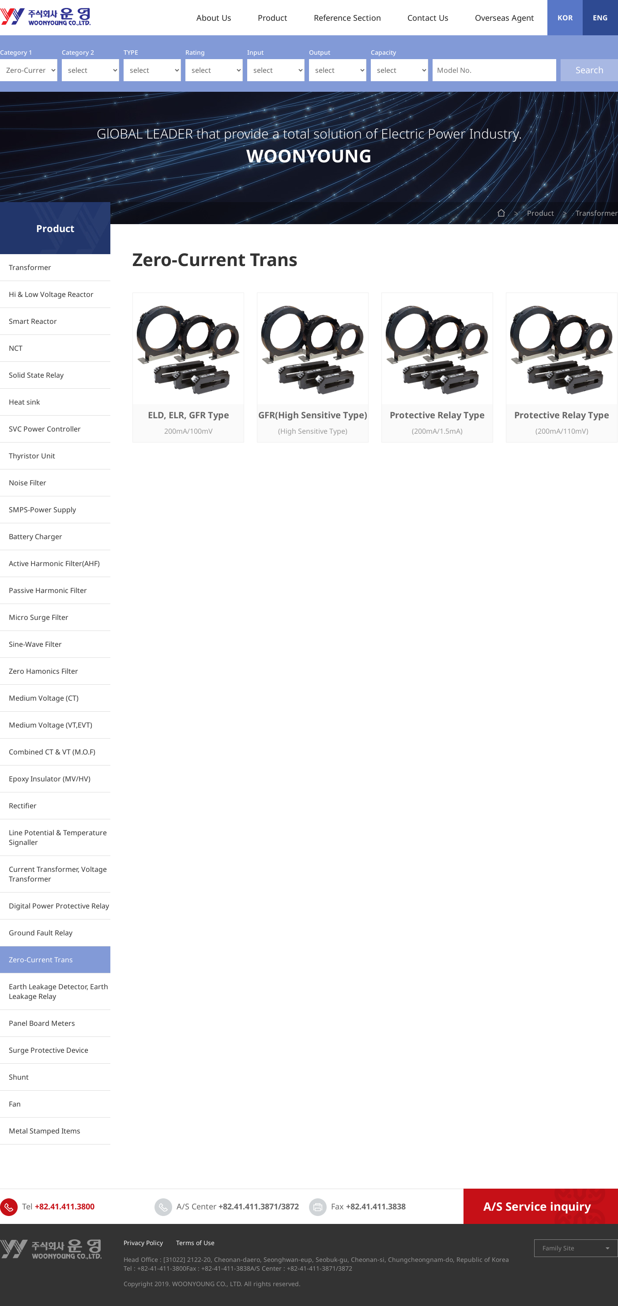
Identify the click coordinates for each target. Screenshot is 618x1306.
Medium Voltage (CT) (44, 698)
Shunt (19, 1077)
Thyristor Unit (32, 456)
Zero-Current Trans (41, 959)
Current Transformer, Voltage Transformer (58, 874)
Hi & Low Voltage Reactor (51, 294)
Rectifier (23, 806)
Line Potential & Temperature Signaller (58, 837)
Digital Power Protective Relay (59, 906)
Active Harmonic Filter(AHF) (54, 563)
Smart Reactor (33, 321)
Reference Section (347, 17)
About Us (213, 17)
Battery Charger (35, 536)
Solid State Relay (36, 375)
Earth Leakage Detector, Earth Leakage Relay (58, 991)
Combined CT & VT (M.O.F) (52, 752)
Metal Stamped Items (44, 1131)
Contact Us (427, 17)
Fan (15, 1104)
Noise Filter (27, 483)
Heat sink (24, 402)
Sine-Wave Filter (35, 644)
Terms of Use (195, 1242)
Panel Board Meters (42, 1023)
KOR (565, 18)
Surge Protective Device (48, 1050)
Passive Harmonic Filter (48, 590)
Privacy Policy (143, 1242)
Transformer (30, 267)
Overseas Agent (504, 17)
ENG (600, 18)
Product (272, 17)
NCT (16, 348)
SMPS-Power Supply (42, 509)
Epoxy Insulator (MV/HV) (49, 779)
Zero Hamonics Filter (43, 671)
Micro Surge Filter (38, 617)
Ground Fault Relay (40, 933)
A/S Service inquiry (537, 1206)
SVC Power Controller (45, 429)
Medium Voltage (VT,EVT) (50, 725)
